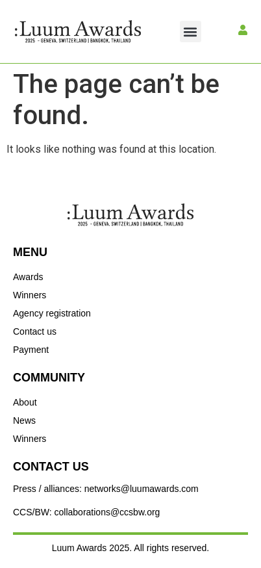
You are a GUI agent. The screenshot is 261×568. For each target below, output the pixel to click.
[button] (190, 31)
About (25, 402)
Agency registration (52, 313)
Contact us (34, 331)
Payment (31, 349)
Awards (28, 277)
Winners (29, 295)
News (24, 420)
